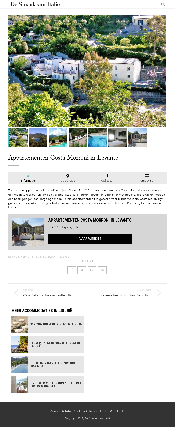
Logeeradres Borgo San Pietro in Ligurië (129, 295)
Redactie (27, 256)
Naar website (90, 239)
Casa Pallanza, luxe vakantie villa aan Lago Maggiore (62, 295)
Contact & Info (60, 411)
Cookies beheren (85, 411)
